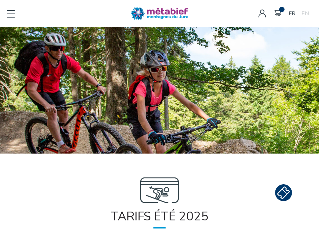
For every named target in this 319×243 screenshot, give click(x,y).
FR (292, 13)
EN (305, 13)
